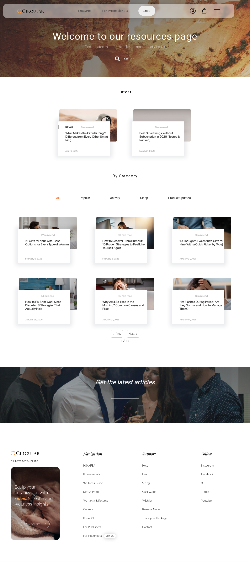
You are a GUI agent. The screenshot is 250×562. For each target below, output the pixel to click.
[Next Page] (133, 334)
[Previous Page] (117, 334)
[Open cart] (204, 11)
